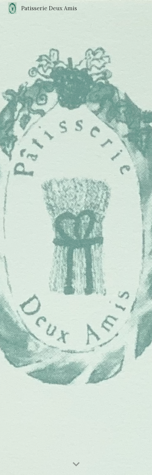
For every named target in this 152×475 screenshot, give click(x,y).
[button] (76, 465)
